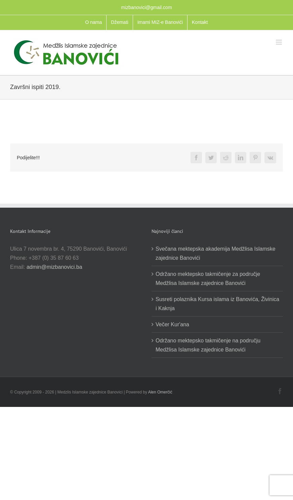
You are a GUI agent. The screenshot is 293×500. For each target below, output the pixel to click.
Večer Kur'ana (172, 324)
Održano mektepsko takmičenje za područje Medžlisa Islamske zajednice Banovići (208, 278)
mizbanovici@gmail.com (146, 7)
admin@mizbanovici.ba (54, 267)
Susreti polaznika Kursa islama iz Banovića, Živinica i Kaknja (217, 303)
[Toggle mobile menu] (279, 42)
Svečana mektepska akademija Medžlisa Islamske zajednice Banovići (216, 253)
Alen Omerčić (160, 392)
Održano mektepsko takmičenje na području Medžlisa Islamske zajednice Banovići (208, 345)
